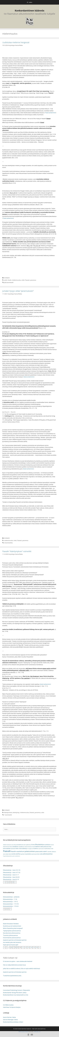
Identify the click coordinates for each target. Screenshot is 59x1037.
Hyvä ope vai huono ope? (10, 945)
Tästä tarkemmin (50, 113)
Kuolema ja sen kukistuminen (12, 926)
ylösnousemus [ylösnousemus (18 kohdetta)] (47, 854)
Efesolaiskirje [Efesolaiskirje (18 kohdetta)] (39, 844)
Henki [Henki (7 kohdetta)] (4, 846)
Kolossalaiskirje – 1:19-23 (11, 906)
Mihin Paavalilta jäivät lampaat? (13, 928)
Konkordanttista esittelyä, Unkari (13, 1022)
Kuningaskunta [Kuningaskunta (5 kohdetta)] (30, 848)
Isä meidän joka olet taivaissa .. (12, 942)
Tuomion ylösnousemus (10, 935)
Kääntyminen (8, 812)
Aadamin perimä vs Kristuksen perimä (14, 940)
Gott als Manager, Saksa (10, 1019)
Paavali (27, 280)
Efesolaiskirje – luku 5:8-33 (11, 877)
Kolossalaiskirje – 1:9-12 (10, 901)
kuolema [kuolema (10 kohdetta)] (35, 848)
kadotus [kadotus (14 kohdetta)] (37, 846)
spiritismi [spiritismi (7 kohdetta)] (23, 854)
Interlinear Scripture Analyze (11, 1007)
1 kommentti (8, 815)
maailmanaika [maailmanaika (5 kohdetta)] (41, 848)
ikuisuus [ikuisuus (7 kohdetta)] (30, 846)
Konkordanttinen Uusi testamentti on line (15, 995)
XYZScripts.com (37, 1031)
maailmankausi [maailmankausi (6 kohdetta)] (47, 848)
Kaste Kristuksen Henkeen (11, 923)
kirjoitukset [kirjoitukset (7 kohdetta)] (12, 848)
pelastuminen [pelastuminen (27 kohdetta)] (30, 851)
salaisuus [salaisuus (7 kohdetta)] (54, 851)
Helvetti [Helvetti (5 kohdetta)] (52, 844)
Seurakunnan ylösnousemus (11, 933)
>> (15, 882)
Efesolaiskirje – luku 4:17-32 (11, 872)
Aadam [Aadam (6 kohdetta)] (4, 844)
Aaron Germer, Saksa (9, 1017)
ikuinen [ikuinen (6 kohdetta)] (26, 846)
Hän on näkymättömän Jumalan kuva (14, 965)
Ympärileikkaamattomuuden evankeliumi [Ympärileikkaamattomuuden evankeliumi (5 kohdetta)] (11, 856)
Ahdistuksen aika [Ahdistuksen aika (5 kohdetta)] (9, 844)
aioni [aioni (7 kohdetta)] (25, 844)
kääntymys (16, 812)
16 (36, 947)
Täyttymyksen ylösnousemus (12, 931)
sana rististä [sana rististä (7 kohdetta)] (5, 854)
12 (25, 947)
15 (34, 947)
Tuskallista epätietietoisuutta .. (12, 975)
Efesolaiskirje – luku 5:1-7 (11, 875)
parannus (33, 280)
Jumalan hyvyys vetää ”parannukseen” (18, 291)
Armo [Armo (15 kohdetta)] (33, 844)
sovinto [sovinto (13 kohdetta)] (13, 854)
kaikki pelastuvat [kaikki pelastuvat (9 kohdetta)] (44, 846)
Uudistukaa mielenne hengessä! (15, 42)
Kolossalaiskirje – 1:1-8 (10, 899)
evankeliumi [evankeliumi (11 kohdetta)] (47, 844)
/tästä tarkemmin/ (28, 377)
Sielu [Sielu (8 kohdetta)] (10, 854)
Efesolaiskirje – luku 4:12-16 (11, 870)
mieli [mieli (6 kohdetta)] (52, 848)
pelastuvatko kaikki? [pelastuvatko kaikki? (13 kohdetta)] (41, 851)
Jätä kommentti (8, 282)
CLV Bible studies (8, 1005)
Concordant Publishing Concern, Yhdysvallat (16, 990)
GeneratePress (41, 1028)
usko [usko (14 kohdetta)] (41, 854)
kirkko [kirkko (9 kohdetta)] (17, 848)
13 (28, 947)
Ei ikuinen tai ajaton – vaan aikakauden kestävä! (17, 961)
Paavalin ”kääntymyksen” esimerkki (16, 551)
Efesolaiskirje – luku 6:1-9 (11, 879)
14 (31, 947)
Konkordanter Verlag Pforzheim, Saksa (14, 992)
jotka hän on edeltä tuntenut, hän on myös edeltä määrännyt (21, 968)
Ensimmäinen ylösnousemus (12, 938)
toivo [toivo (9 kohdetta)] (38, 854)
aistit (5, 280)
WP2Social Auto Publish (23, 1031)
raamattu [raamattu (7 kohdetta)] (49, 851)
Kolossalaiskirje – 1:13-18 (11, 904)
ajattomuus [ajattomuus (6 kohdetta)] (28, 844)
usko (42, 812)
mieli (23, 280)
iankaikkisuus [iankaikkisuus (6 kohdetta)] (22, 846)
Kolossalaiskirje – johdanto (11, 897)
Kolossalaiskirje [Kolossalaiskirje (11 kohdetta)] (23, 848)
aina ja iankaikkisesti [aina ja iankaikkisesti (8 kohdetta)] (18, 844)
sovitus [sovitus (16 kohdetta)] (18, 854)
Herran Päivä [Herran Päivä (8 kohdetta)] (9, 846)
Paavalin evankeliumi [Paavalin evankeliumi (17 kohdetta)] (17, 851)
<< (4, 882)
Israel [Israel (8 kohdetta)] (33, 846)
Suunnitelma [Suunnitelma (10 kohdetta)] (28, 854)
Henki (9, 280)
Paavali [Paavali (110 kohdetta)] (6, 851)
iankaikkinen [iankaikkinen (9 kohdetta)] (15, 846)
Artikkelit (7, 278)
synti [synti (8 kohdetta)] (33, 854)
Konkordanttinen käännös (29, 10)
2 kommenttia (8, 543)
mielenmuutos (16, 280)
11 (23, 947)
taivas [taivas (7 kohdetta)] (35, 854)
